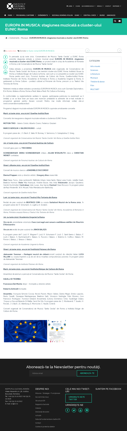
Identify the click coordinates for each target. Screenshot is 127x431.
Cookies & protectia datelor (45, 427)
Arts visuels (95, 66)
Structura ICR (40, 401)
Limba (69, 6)
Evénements (43, 15)
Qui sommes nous (88, 6)
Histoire (38, 408)
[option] (25, 331)
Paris (10, 15)
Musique (94, 78)
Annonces (111, 15)
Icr (28, 51)
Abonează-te (87, 373)
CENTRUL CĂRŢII (89, 15)
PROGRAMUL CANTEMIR (25, 15)
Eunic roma (33, 51)
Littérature (95, 74)
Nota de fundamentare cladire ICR (47, 419)
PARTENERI (116, 6)
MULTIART (94, 89)
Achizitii (38, 415)
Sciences (94, 70)
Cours (78, 6)
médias (99, 6)
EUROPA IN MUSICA (46, 51)
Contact (108, 6)
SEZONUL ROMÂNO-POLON (62, 15)
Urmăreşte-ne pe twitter (77, 398)
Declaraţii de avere (42, 412)
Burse (102, 15)
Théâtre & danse (97, 82)
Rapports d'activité (42, 404)
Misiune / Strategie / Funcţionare (47, 393)
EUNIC (77, 15)
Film (92, 85)
